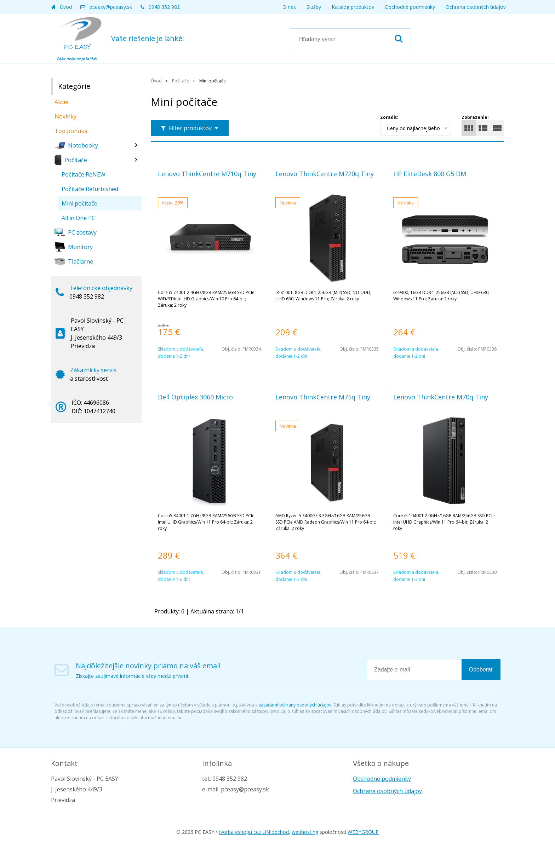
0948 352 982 (164, 7)
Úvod (66, 7)
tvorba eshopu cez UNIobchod (254, 832)
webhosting (305, 832)
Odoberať (481, 670)
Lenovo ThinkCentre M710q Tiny (207, 173)
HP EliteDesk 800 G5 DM (429, 173)
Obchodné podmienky (410, 7)
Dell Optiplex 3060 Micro (195, 397)
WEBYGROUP (363, 832)
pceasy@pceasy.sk (111, 7)
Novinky (65, 116)
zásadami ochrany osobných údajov (295, 705)
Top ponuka (71, 131)
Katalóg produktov (353, 7)
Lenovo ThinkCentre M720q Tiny (324, 173)
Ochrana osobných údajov (476, 7)
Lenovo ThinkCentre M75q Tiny (322, 397)
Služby (314, 7)
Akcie (61, 102)
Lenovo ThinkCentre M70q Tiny (440, 397)
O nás (289, 7)
